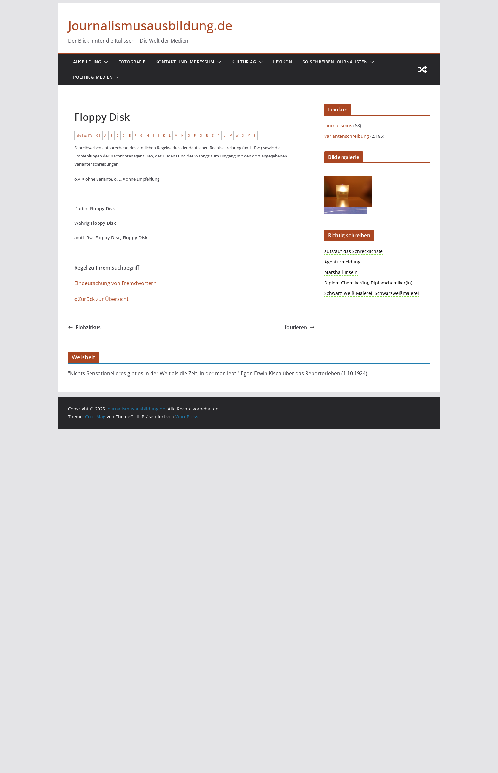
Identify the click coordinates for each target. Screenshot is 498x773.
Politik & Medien (93, 77)
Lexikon (282, 62)
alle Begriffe (84, 135)
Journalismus (338, 126)
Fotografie (131, 62)
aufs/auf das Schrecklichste (353, 251)
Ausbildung (87, 62)
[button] (104, 61)
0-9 (98, 135)
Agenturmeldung (342, 262)
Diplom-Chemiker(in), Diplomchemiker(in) (368, 283)
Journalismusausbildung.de (150, 25)
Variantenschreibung (346, 136)
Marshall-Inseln (341, 272)
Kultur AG (244, 62)
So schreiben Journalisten (334, 62)
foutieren (300, 327)
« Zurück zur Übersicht (101, 299)
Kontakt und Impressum (184, 62)
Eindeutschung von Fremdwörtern (115, 283)
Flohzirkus (84, 327)
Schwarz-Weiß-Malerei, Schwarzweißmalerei (371, 293)
